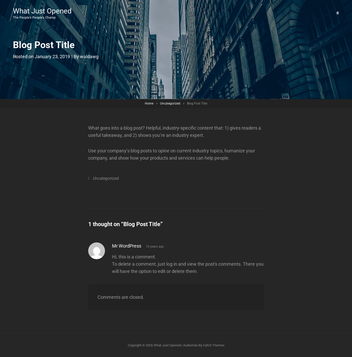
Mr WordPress (126, 246)
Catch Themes (213, 345)
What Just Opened (42, 11)
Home (149, 103)
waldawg (89, 56)
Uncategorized (170, 103)
